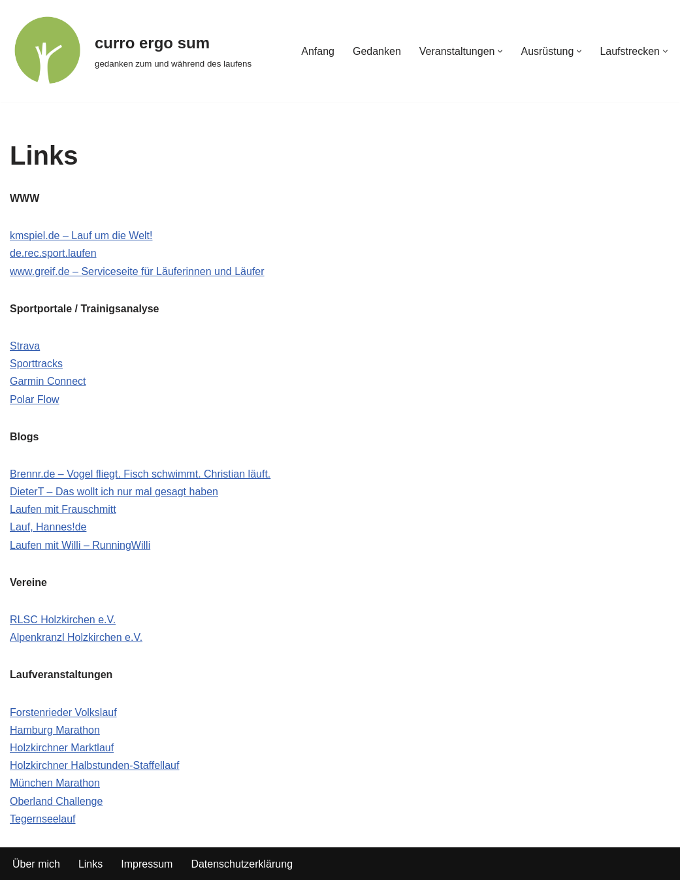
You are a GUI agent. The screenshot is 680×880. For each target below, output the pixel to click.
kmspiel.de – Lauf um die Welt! (81, 235)
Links (90, 864)
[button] (500, 51)
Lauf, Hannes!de (48, 526)
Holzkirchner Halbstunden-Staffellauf (94, 765)
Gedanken (377, 51)
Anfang (317, 51)
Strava (25, 345)
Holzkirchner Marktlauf (62, 747)
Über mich (36, 864)
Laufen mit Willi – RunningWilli (80, 545)
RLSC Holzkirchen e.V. (63, 619)
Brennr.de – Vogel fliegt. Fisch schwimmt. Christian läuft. (140, 474)
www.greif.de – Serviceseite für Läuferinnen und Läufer (137, 271)
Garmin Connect (48, 381)
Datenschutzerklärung (242, 864)
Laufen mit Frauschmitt (63, 509)
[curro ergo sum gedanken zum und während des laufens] (130, 51)
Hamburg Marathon (55, 730)
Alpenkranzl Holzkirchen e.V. (76, 637)
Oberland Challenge (56, 801)
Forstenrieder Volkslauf (63, 712)
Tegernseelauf (43, 818)
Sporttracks (36, 363)
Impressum (146, 864)
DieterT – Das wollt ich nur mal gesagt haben (114, 491)
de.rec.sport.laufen (53, 253)
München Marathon (55, 783)
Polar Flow (34, 399)
